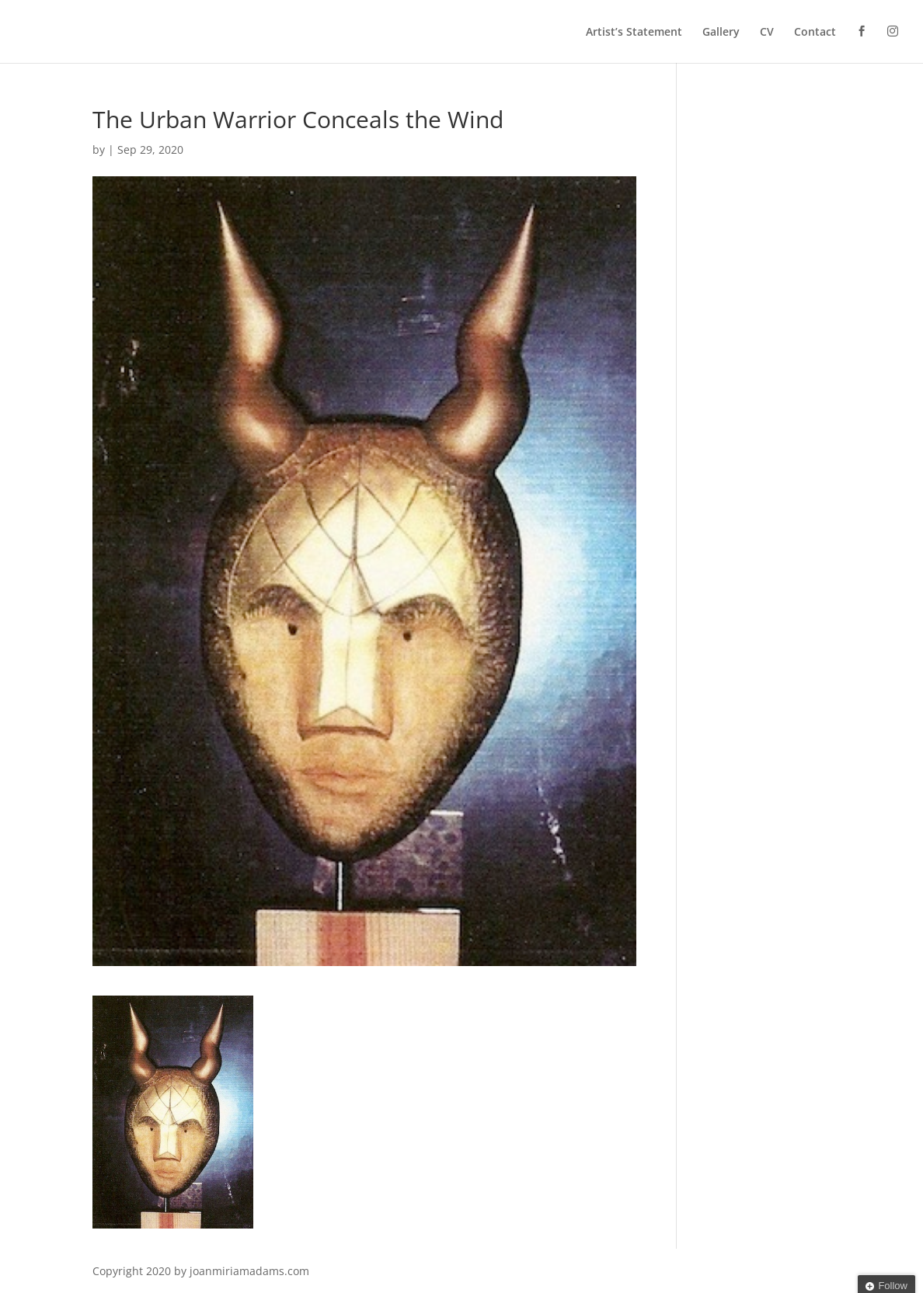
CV (767, 32)
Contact (815, 32)
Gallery (721, 32)
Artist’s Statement (634, 32)
